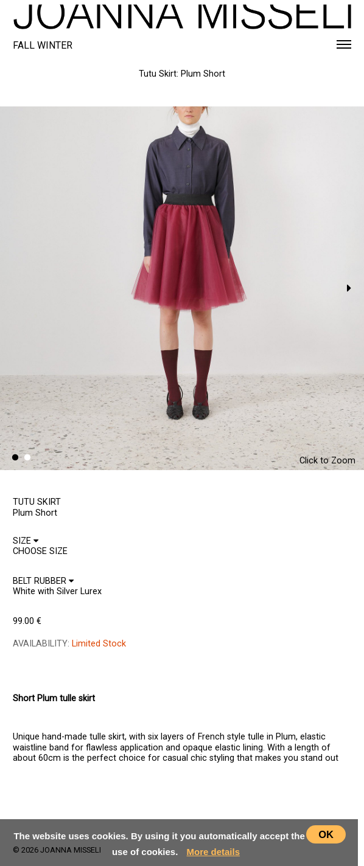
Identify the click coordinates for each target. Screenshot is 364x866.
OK (326, 834)
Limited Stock (99, 644)
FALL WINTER (42, 45)
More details (213, 852)
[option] (182, 288)
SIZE (25, 541)
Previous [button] (15, 288)
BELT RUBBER (43, 581)
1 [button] (15, 458)
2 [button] (27, 458)
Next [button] (349, 288)
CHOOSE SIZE (44, 668)
